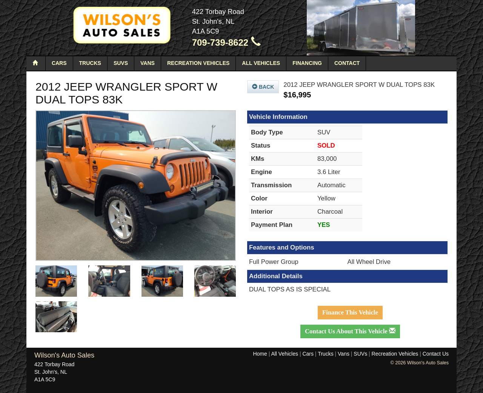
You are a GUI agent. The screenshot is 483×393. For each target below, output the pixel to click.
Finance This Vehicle (350, 312)
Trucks (90, 63)
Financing (307, 63)
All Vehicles (261, 63)
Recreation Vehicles (198, 63)
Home (260, 354)
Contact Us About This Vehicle (350, 331)
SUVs (121, 63)
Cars (59, 63)
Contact (347, 63)
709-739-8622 (226, 42)
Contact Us (436, 354)
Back (263, 87)
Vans (147, 63)
